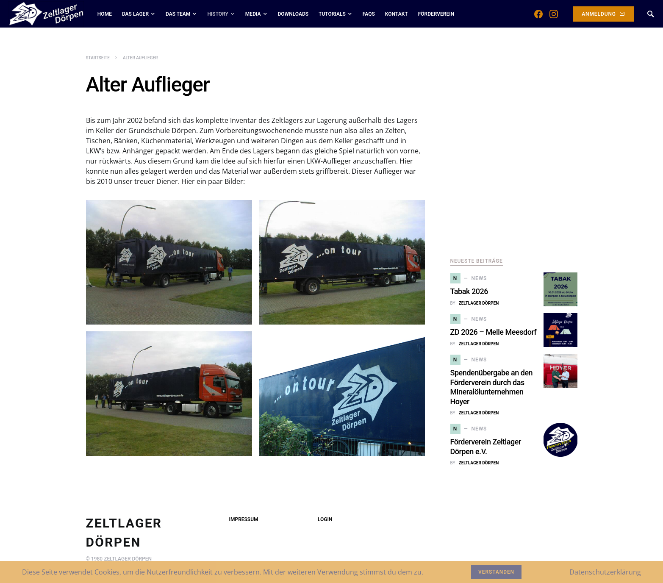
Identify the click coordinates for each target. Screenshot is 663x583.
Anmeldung (603, 14)
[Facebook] (538, 14)
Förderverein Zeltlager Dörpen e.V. (485, 446)
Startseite (98, 58)
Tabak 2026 (469, 291)
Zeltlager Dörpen (479, 303)
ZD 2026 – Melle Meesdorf (493, 332)
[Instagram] (553, 14)
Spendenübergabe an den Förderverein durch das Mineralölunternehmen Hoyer (491, 387)
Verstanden (496, 572)
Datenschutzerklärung (605, 572)
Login (325, 519)
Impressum (243, 519)
